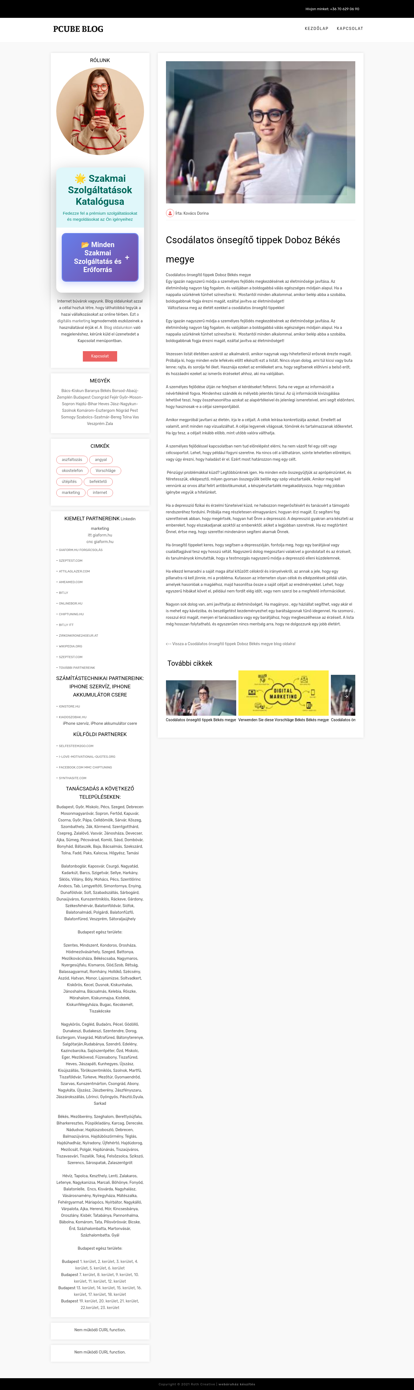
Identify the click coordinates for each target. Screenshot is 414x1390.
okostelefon (72, 470)
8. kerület (105, 1274)
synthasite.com (72, 778)
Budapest (83, 397)
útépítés (69, 481)
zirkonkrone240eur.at (78, 635)
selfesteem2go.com (76, 746)
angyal (101, 459)
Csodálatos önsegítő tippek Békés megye (201, 720)
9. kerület (124, 1274)
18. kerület (117, 1294)
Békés (106, 390)
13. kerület (85, 1287)
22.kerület (89, 1307)
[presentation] (346, 696)
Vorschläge (106, 470)
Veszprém (96, 423)
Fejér (115, 397)
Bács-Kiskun (73, 390)
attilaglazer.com (74, 571)
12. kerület (117, 1281)
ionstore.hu (69, 706)
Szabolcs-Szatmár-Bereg (99, 417)
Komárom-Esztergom (96, 410)
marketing (71, 492)
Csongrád (101, 397)
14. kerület (106, 1287)
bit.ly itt (66, 625)
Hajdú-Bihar (87, 403)
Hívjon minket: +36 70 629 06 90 (332, 9)
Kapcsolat (350, 28)
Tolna (127, 417)
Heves (104, 403)
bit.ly (63, 592)
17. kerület (97, 1294)
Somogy (69, 417)
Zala (109, 423)
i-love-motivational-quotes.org (87, 756)
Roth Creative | (223, 1384)
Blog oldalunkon (118, 327)
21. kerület (129, 1301)
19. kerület (88, 1301)
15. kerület (126, 1287)
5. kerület (98, 1268)
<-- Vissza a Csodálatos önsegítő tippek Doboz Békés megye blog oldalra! (230, 644)
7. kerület (87, 1274)
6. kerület (116, 1268)
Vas (136, 417)
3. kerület (124, 1261)
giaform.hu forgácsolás (81, 550)
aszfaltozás (72, 459)
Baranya (92, 390)
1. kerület (88, 1261)
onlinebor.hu (71, 603)
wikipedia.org (70, 646)
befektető (98, 481)
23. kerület (109, 1307)
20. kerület (108, 1301)
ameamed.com (71, 582)
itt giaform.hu (100, 535)
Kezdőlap (317, 28)
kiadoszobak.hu (73, 717)
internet (100, 492)
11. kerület (97, 1281)
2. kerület (106, 1261)
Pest (134, 410)
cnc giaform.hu (99, 541)
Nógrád (123, 410)
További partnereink (77, 667)
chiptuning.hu (71, 614)
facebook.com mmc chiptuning (85, 767)
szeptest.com (71, 560)
